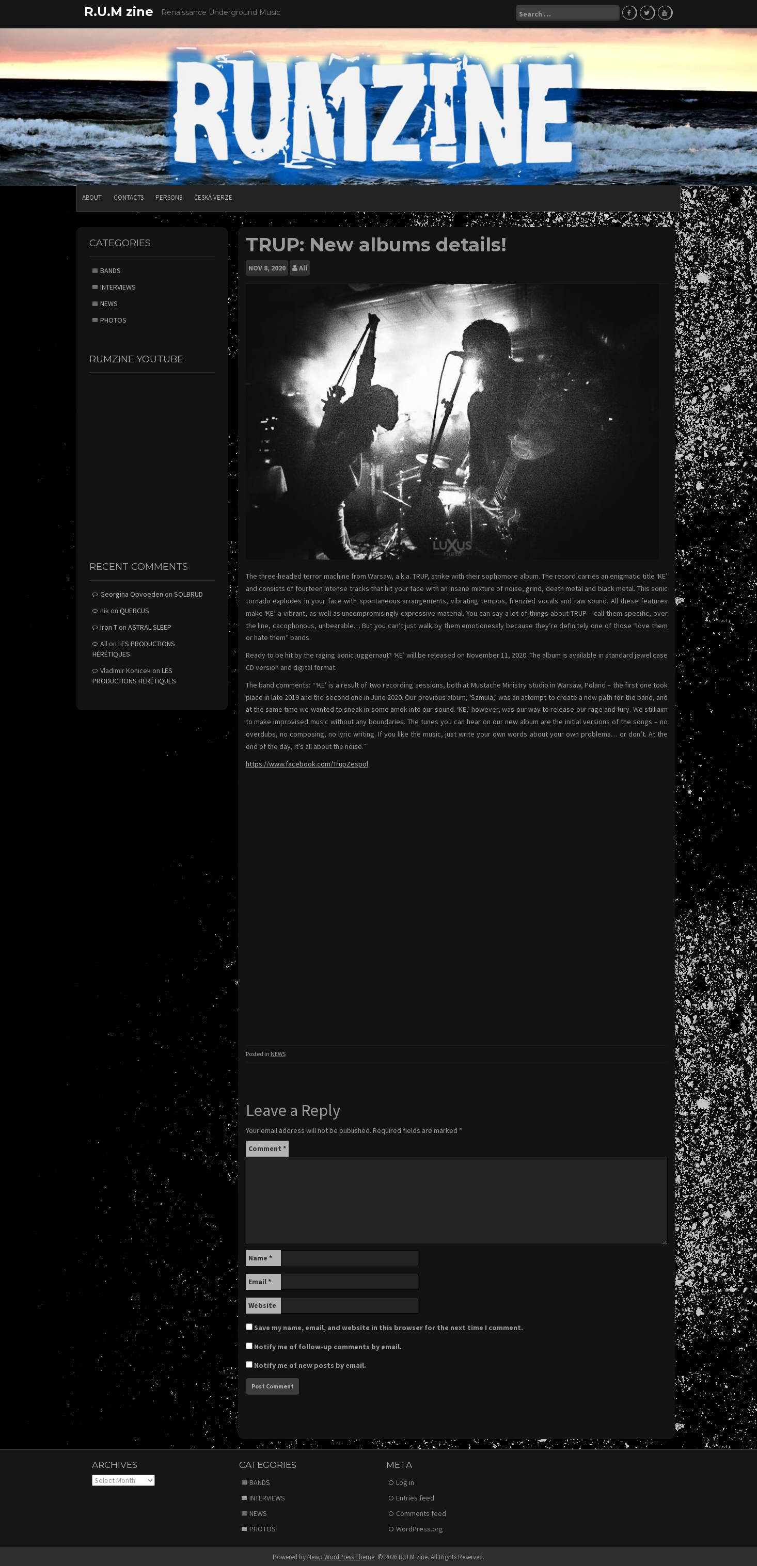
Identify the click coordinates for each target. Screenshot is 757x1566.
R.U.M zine (118, 11)
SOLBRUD (188, 592)
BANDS (110, 269)
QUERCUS (134, 609)
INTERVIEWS (118, 285)
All (303, 266)
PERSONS (168, 195)
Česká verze (213, 195)
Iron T (108, 625)
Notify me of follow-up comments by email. (328, 1345)
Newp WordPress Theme (340, 1555)
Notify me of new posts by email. (310, 1363)
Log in (405, 1480)
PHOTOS (113, 318)
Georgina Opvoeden (131, 592)
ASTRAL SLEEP (149, 625)
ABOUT (92, 195)
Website (262, 1303)
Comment (267, 1147)
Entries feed (415, 1496)
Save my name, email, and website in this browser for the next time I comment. (388, 1326)
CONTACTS (129, 195)
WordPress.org (419, 1527)
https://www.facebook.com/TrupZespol (307, 762)
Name (260, 1256)
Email (259, 1280)
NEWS (278, 1052)
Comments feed (421, 1511)
